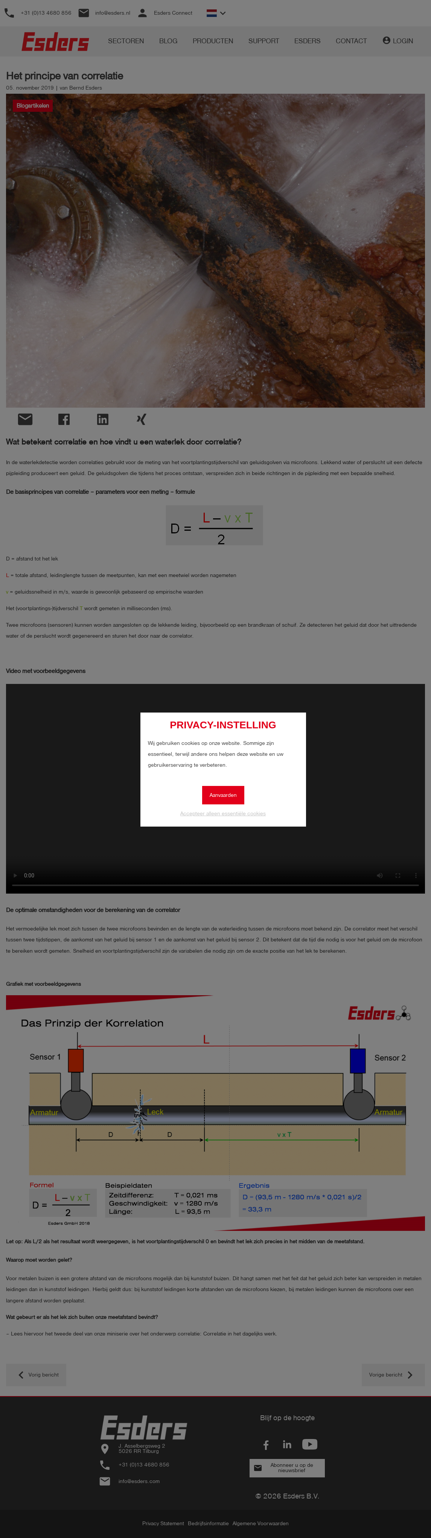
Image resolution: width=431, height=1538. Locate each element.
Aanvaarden (223, 795)
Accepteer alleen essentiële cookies (223, 813)
